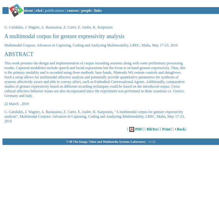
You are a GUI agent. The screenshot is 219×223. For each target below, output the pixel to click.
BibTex (152, 129)
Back (179, 129)
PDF (135, 129)
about (28, 10)
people (86, 10)
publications (54, 10)
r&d (39, 10)
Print (165, 129)
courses (73, 10)
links (98, 10)
